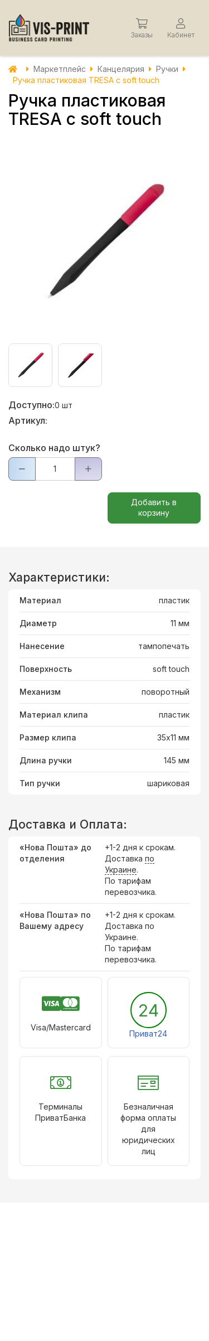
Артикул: (27, 420)
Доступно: (31, 404)
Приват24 (148, 1033)
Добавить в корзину (154, 507)
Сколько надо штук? (54, 447)
